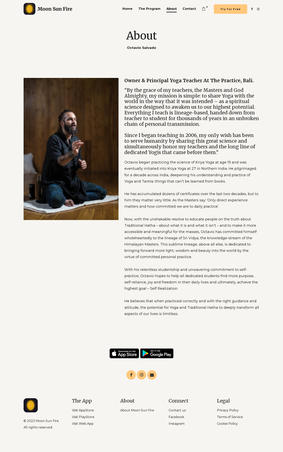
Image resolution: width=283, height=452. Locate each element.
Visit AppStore (83, 410)
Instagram (177, 424)
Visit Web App (83, 424)
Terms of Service (230, 417)
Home (127, 9)
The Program (149, 9)
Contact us (177, 410)
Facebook (176, 417)
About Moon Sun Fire (137, 410)
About (171, 9)
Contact (189, 9)
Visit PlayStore (83, 417)
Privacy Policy (228, 410)
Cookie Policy (227, 424)
